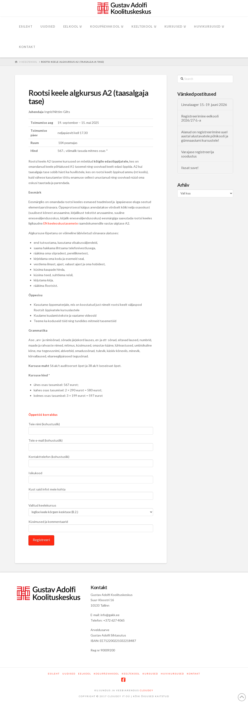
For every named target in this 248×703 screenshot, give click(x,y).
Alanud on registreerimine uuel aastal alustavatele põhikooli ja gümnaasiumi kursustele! (204, 136)
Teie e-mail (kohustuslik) (90, 444)
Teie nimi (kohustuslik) (90, 427)
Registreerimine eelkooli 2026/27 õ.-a (200, 118)
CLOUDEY (146, 690)
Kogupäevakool (106, 673)
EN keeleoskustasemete (60, 223)
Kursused (150, 673)
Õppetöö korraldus (43, 414)
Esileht (54, 673)
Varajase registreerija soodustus (197, 154)
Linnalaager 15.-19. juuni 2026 (204, 105)
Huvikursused (172, 673)
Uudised (68, 673)
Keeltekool (131, 673)
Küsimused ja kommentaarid (90, 525)
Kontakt (193, 673)
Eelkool (84, 673)
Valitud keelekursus (90, 508)
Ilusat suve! (190, 168)
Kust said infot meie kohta (90, 492)
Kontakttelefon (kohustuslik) (90, 460)
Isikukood (90, 476)
